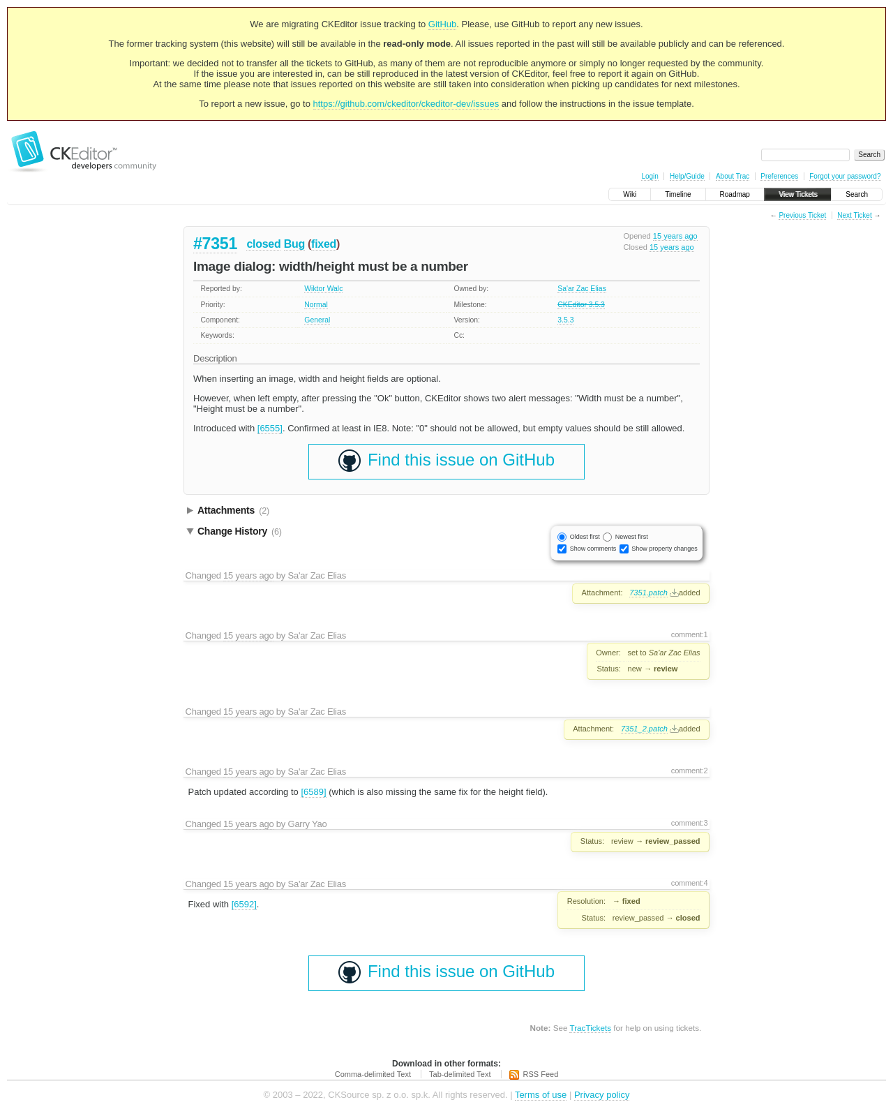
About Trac (732, 176)
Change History (239, 531)
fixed (323, 244)
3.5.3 (565, 320)
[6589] (313, 792)
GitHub (442, 24)
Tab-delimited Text (459, 1074)
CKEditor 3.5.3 (581, 304)
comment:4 (689, 883)
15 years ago (675, 236)
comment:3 (689, 823)
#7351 (215, 244)
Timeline (678, 194)
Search (857, 194)
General (317, 320)
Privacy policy (601, 1094)
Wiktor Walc (323, 288)
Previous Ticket (802, 215)
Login (649, 176)
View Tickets (798, 194)
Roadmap (735, 194)
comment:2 (689, 770)
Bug (294, 244)
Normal (316, 304)
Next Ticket (854, 215)
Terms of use (540, 1094)
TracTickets (590, 1027)
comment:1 (689, 634)
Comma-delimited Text (373, 1074)
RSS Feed (541, 1074)
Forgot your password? (844, 176)
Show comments (593, 548)
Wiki (629, 194)
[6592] (244, 904)
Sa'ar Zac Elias (581, 288)
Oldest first (585, 536)
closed (263, 244)
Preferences (779, 176)
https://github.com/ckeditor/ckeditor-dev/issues (406, 103)
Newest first (631, 536)
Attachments (233, 510)
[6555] (270, 428)
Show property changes (664, 548)
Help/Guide (687, 176)
